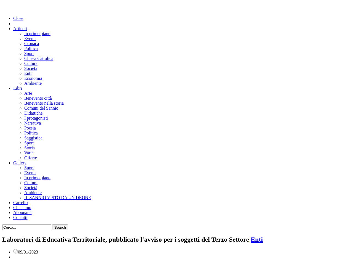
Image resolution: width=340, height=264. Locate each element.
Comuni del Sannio (41, 108)
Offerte (30, 157)
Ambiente (33, 83)
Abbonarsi (22, 212)
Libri (17, 88)
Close (18, 18)
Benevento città (38, 98)
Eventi (30, 38)
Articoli (20, 28)
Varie (29, 153)
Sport (29, 53)
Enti (28, 73)
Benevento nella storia (44, 103)
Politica (31, 48)
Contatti (20, 217)
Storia (29, 148)
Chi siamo (22, 207)
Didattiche (33, 113)
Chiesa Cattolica (38, 58)
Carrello (20, 202)
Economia (33, 78)
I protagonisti (36, 118)
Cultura (31, 63)
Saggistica (33, 138)
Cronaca (31, 43)
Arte (28, 93)
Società (30, 68)
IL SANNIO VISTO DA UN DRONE (57, 197)
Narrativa (32, 123)
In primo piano (37, 33)
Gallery (19, 162)
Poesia (30, 128)
